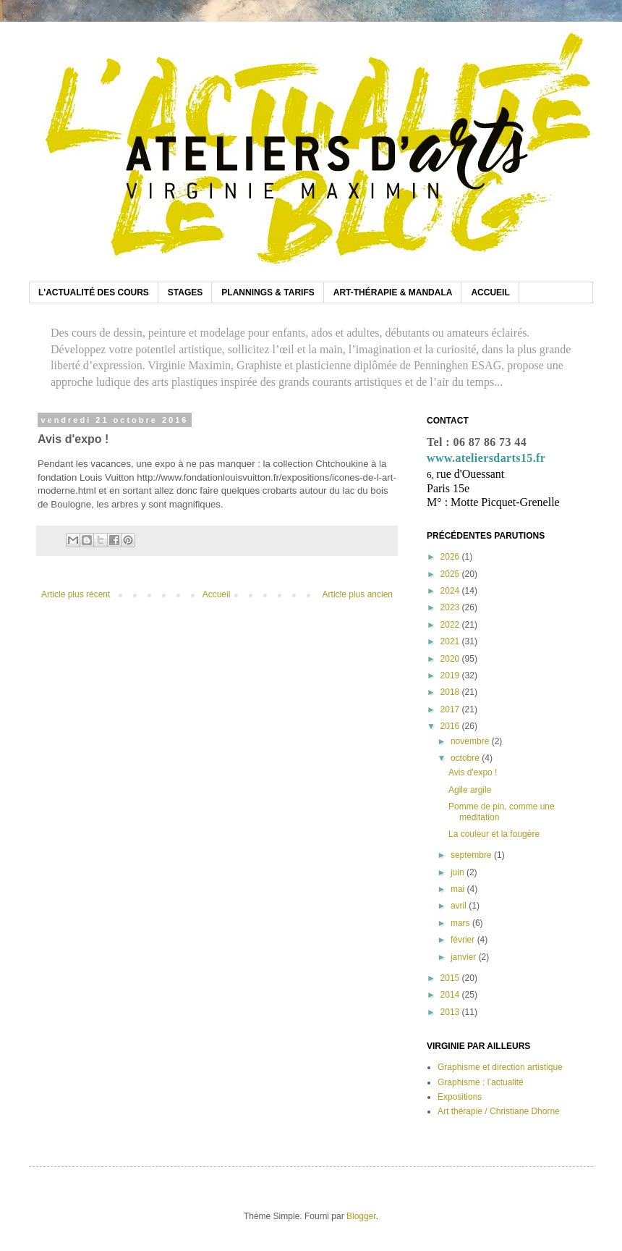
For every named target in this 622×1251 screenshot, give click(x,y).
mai (459, 889)
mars (461, 923)
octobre (466, 758)
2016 (451, 726)
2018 (451, 692)
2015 (451, 978)
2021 (451, 641)
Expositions (460, 1097)
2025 (451, 574)
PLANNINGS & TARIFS (267, 292)
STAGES (185, 292)
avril (460, 906)
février (464, 940)
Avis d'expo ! (472, 772)
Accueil (217, 594)
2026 (451, 557)
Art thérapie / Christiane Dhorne (499, 1111)
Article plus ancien (358, 594)
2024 (451, 591)
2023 (451, 607)
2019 (451, 675)
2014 (451, 995)
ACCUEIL (490, 292)
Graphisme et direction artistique (500, 1067)
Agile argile (469, 790)
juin (458, 872)
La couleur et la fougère (494, 834)
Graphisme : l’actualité (481, 1082)
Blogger (361, 1216)
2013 (451, 1012)
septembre (472, 855)
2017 (451, 709)
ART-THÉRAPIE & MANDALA (393, 292)
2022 (451, 625)
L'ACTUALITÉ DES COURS (93, 292)
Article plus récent (75, 594)
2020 (451, 659)
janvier (465, 957)
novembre (471, 741)
